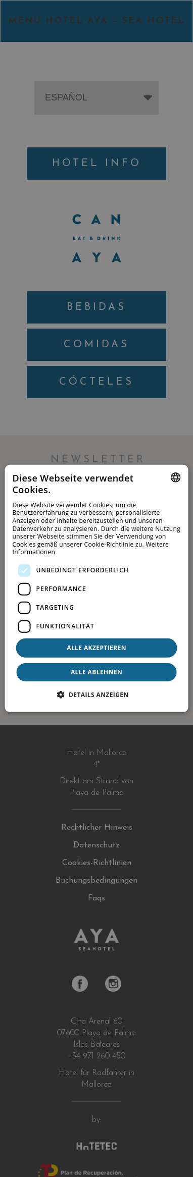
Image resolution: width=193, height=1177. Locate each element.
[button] (96, 694)
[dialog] (96, 588)
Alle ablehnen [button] (96, 672)
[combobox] (175, 477)
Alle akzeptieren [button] (96, 648)
